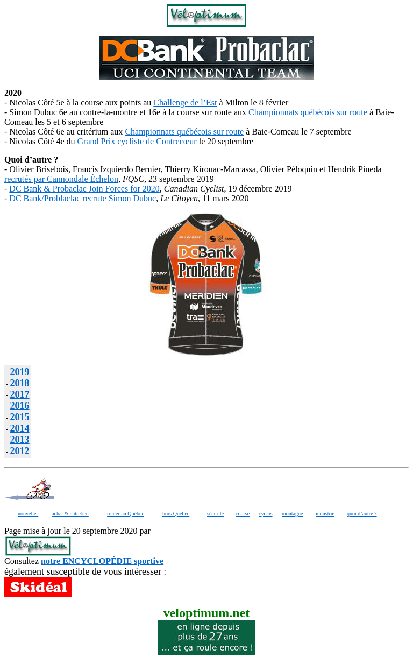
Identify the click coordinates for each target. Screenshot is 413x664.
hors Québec (175, 514)
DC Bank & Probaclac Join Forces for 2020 (84, 188)
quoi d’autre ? (362, 514)
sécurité (215, 514)
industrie (325, 514)
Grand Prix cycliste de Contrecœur (137, 141)
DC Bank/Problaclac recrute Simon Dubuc (82, 198)
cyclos (266, 514)
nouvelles (28, 514)
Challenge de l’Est (185, 102)
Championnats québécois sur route (307, 112)
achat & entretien (70, 514)
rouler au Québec (125, 514)
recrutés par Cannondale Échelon (61, 178)
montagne (292, 514)
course (243, 514)
